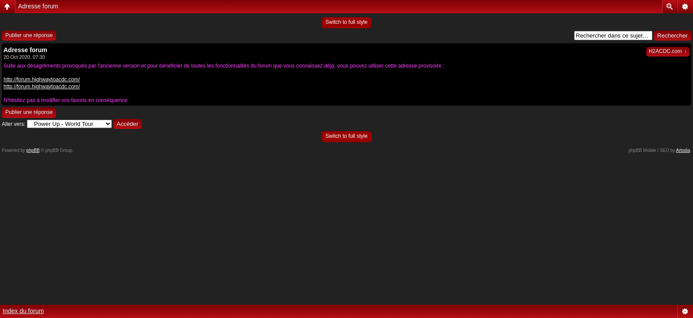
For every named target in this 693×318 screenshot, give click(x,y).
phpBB (33, 150)
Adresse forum (38, 6)
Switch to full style (346, 22)
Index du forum (23, 310)
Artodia (683, 150)
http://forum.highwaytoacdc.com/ (42, 79)
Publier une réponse (29, 35)
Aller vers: (13, 124)
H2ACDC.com (668, 51)
